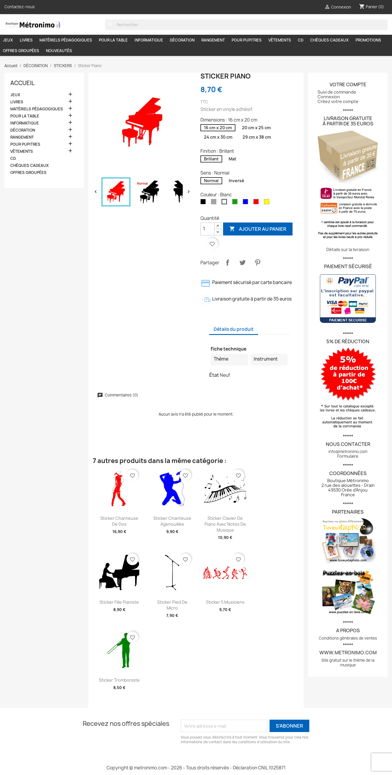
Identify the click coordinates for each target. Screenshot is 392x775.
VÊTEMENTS (279, 40)
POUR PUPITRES (247, 40)
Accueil (22, 83)
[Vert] (236, 203)
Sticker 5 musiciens (225, 602)
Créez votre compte (338, 101)
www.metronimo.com (348, 652)
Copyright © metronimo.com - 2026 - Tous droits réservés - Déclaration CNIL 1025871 (196, 768)
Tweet (242, 262)
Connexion (329, 96)
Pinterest (257, 262)
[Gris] (215, 203)
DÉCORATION (182, 40)
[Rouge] (257, 203)
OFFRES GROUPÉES (21, 50)
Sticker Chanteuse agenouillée (172, 521)
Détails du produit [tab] (234, 329)
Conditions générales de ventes (348, 638)
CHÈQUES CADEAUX (329, 40)
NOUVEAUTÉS (59, 50)
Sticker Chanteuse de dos (119, 521)
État (214, 375)
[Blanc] (225, 203)
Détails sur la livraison (347, 249)
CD (300, 40)
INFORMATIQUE (148, 40)
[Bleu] (246, 203)
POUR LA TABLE (113, 40)
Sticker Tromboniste (119, 680)
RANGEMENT (213, 40)
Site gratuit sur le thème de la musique (347, 663)
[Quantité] (207, 229)
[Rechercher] (246, 24)
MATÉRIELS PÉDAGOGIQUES (65, 40)
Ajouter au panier (257, 228)
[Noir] (204, 203)
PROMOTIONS (368, 40)
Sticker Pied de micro (172, 605)
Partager (227, 262)
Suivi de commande (337, 92)
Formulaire (347, 456)
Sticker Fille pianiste (119, 602)
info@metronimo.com (347, 451)
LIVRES (26, 40)
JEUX (8, 40)
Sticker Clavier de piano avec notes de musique (225, 524)
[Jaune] (268, 203)
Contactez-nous (19, 6)
